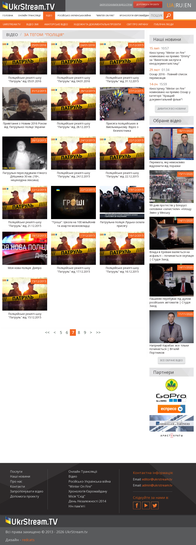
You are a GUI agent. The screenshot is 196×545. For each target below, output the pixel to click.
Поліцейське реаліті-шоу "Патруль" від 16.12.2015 (122, 269)
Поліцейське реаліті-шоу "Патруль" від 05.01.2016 (24, 79)
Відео (49, 15)
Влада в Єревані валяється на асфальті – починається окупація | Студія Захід (171, 255)
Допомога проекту (24, 496)
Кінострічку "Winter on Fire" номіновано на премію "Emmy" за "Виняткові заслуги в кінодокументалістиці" (169, 58)
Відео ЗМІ (32, 24)
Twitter (155, 504)
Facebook (137, 504)
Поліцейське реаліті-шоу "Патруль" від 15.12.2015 (24, 315)
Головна (8, 15)
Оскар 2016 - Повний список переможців (168, 76)
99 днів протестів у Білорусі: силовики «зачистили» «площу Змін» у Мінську (170, 209)
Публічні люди (163, 24)
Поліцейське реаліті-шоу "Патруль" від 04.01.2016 (73, 79)
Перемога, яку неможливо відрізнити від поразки (167, 164)
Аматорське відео (56, 24)
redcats (28, 539)
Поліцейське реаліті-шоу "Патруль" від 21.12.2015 (24, 224)
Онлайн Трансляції (29, 15)
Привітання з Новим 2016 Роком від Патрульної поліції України (25, 125)
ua (170, 5)
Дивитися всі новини (171, 108)
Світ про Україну (137, 24)
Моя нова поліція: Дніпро (25, 268)
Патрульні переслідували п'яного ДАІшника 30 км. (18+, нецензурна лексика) (25, 176)
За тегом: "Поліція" (44, 34)
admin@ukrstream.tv (157, 485)
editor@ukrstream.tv (157, 479)
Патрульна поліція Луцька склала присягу (122, 224)
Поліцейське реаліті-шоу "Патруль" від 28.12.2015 (73, 125)
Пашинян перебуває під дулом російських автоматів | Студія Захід (170, 302)
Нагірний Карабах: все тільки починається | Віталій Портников (169, 349)
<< (47, 332)
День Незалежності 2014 (87, 501)
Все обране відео (171, 360)
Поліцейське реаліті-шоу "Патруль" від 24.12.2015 (73, 174)
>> (98, 332)
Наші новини (20, 476)
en (187, 5)
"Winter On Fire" (105, 15)
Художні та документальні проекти (97, 24)
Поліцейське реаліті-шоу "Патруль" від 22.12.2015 (122, 174)
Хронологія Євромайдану (135, 15)
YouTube (146, 504)
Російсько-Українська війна (74, 15)
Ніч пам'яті (77, 506)
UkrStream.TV (12, 24)
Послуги (160, 15)
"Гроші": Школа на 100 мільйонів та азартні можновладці (73, 224)
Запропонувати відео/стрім (116, 4)
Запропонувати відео (26, 491)
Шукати (192, 15)
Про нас (16, 481)
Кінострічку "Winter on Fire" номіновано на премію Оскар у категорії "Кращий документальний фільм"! (169, 94)
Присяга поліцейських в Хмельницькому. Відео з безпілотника (122, 127)
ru (179, 5)
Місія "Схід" (77, 496)
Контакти (17, 486)
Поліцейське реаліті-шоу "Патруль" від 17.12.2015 (73, 269)
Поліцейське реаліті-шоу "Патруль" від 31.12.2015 (122, 79)
